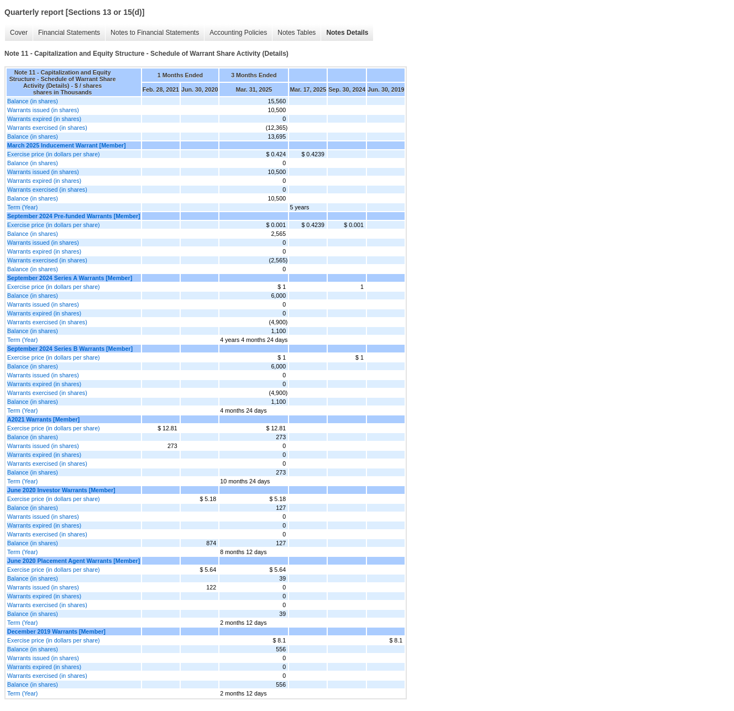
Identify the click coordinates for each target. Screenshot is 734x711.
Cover (19, 32)
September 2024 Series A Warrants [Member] (69, 278)
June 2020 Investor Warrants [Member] (61, 490)
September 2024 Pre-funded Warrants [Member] (73, 216)
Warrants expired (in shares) (44, 118)
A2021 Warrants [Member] (43, 419)
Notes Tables (296, 32)
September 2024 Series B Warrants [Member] (70, 348)
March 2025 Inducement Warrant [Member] (66, 145)
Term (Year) (22, 207)
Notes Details (347, 32)
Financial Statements (69, 32)
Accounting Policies (238, 32)
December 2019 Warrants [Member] (56, 631)
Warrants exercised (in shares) (47, 127)
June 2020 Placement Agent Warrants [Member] (73, 560)
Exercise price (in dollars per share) (53, 154)
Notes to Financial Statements (155, 32)
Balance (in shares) (32, 101)
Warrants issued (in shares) (43, 110)
